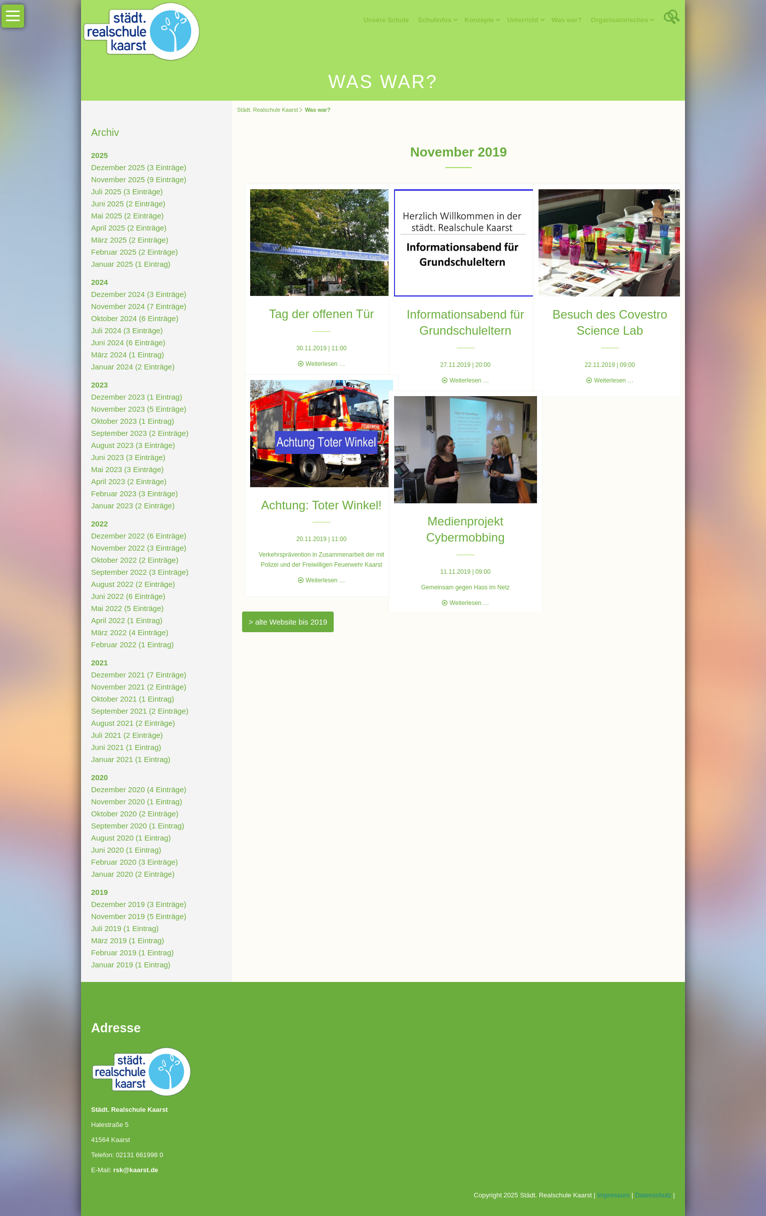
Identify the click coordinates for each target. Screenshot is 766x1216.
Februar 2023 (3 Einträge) (134, 493)
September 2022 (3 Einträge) (139, 572)
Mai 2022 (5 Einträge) (127, 608)
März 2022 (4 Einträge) (129, 632)
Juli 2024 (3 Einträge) (127, 330)
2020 (99, 777)
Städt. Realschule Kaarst (267, 110)
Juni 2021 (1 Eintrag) (126, 747)
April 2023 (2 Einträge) (129, 481)
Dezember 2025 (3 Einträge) (138, 167)
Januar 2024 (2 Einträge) (133, 366)
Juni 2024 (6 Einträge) (128, 342)
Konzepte (479, 20)
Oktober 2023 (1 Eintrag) (132, 421)
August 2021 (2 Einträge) (133, 723)
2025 (99, 155)
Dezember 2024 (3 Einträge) (138, 294)
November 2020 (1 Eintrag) (136, 801)
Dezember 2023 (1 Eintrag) (136, 397)
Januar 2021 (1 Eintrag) (131, 759)
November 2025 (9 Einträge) (138, 179)
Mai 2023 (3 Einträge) (127, 469)
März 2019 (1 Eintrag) (127, 940)
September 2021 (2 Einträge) (139, 711)
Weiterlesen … (318, 352)
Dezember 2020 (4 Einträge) (138, 789)
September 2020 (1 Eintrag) (137, 825)
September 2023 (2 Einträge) (139, 433)
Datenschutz (653, 1195)
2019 (99, 892)
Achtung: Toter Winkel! (314, 494)
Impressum (613, 1195)
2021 (99, 662)
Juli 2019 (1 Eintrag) (125, 928)
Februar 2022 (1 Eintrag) (132, 644)
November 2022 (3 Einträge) (138, 548)
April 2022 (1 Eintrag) (127, 620)
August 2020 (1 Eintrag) (131, 837)
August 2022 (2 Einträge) (133, 584)
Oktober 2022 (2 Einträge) (134, 560)
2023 (99, 385)
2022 (99, 523)
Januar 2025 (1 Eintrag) (131, 264)
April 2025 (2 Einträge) (129, 227)
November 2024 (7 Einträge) (138, 306)
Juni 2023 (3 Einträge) (128, 457)
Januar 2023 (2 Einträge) (133, 505)
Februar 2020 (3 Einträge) (134, 862)
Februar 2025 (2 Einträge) (134, 252)
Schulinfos (434, 20)
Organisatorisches (619, 20)
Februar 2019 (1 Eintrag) (132, 952)
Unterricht (523, 20)
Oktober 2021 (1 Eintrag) (132, 699)
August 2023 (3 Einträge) (133, 445)
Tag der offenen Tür (314, 303)
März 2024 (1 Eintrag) (127, 354)
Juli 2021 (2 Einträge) (127, 735)
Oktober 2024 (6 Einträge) (134, 318)
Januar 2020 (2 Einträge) (133, 874)
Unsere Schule (386, 20)
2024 (99, 282)
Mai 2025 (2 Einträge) (127, 215)
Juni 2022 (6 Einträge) (128, 596)
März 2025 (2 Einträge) (129, 240)
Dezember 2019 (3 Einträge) (138, 904)
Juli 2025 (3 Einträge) (127, 191)
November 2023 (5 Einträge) (138, 409)
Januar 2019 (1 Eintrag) (131, 964)
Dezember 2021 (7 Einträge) (138, 674)
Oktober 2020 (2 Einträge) (134, 813)
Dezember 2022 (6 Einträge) (138, 535)
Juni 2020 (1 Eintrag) (126, 850)
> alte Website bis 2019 (288, 622)
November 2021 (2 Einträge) (138, 686)
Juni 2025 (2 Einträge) (128, 203)
